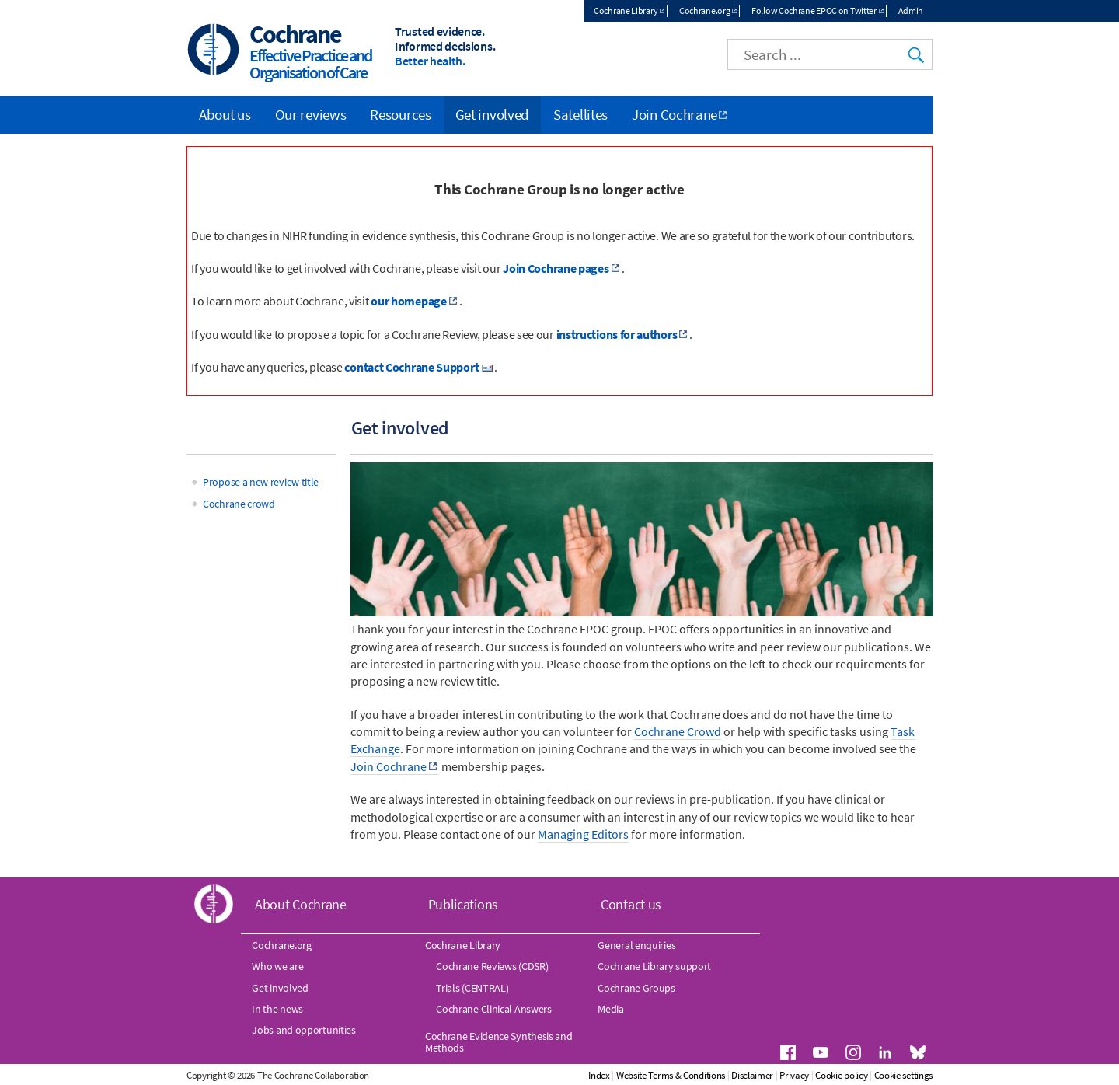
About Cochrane (301, 904)
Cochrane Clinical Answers (494, 1009)
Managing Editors (583, 834)
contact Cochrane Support (411, 367)
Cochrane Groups (636, 988)
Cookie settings (903, 1075)
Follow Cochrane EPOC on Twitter (814, 10)
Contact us (631, 904)
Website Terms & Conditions (670, 1075)
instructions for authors (617, 334)
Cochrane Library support (654, 966)
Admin (911, 10)
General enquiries (636, 945)
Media (611, 1009)
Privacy (794, 1075)
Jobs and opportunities (303, 1030)
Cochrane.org (704, 10)
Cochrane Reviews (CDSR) (492, 966)
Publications (463, 904)
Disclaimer (752, 1075)
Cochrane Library (625, 10)
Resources (400, 114)
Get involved (492, 114)
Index (599, 1075)
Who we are (277, 966)
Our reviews (311, 114)
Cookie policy (841, 1075)
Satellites (580, 114)
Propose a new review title (261, 482)
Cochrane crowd (239, 504)
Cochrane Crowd (677, 731)
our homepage (408, 301)
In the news (277, 1009)
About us (225, 114)
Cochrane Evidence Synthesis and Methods (499, 1041)
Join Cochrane (388, 766)
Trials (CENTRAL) (472, 988)
